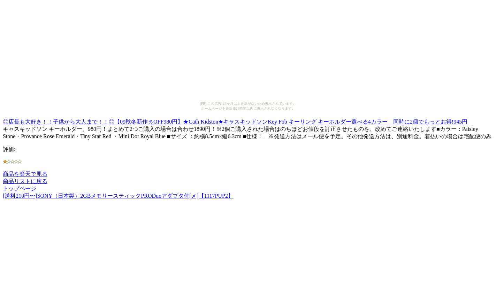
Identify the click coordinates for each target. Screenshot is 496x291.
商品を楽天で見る (25, 174)
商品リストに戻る (25, 181)
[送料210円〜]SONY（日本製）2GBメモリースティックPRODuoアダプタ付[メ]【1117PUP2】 (118, 196)
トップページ (19, 188)
